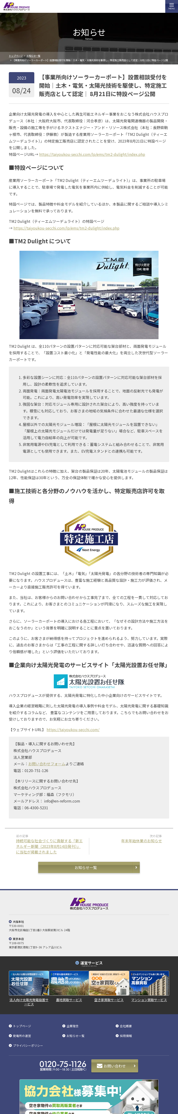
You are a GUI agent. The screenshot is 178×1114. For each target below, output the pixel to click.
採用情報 (126, 1036)
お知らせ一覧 (33, 55)
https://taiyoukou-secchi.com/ (73, 729)
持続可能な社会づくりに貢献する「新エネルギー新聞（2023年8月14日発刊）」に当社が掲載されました (49, 846)
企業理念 (73, 1026)
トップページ (16, 55)
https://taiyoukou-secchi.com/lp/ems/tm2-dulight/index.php (92, 154)
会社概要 (126, 1026)
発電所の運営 (22, 1036)
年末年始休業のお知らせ (141, 840)
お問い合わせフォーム (46, 763)
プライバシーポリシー (28, 1046)
